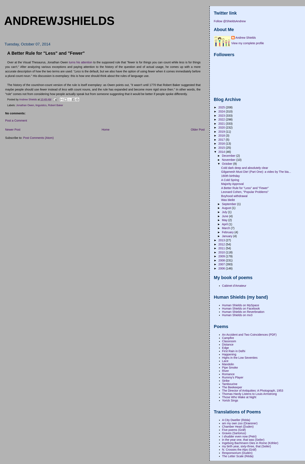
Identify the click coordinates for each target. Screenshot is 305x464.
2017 (222, 139)
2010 (222, 252)
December (229, 155)
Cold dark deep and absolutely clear (244, 167)
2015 (222, 147)
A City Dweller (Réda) (236, 420)
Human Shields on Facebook (241, 308)
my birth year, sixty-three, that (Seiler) (246, 446)
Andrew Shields (245, 37)
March (226, 228)
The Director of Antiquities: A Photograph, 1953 (252, 390)
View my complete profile (247, 43)
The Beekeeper (232, 387)
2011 (222, 248)
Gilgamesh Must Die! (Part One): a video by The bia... (256, 171)
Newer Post (12, 129)
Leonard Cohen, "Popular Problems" (244, 192)
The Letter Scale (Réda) (238, 456)
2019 (222, 131)
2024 (222, 111)
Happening (229, 354)
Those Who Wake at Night (239, 397)
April (225, 224)
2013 (222, 240)
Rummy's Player (233, 377)
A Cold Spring (230, 180)
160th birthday (230, 175)
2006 (222, 268)
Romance (228, 374)
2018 (222, 135)
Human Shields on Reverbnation (243, 311)
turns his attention (80, 62)
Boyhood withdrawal (234, 196)
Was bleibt (228, 200)
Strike (226, 380)
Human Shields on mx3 (237, 315)
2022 (222, 119)
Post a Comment (16, 120)
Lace (225, 361)
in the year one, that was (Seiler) (243, 439)
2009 (222, 256)
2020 (222, 127)
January (227, 236)
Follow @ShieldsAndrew (230, 21)
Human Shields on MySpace (240, 305)
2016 (222, 143)
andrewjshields (59, 20)
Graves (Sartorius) (234, 433)
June (225, 216)
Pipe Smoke (230, 367)
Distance (228, 344)
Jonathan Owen (25, 105)
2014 (222, 151)
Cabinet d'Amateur (234, 285)
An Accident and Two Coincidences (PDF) (249, 334)
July (225, 212)
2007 (222, 264)
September (229, 204)
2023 (222, 115)
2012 (222, 244)
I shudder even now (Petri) (239, 436)
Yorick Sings (230, 400)
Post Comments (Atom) (38, 137)
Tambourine (230, 384)
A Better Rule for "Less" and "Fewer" (245, 188)
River (225, 370)
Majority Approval (232, 184)
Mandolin (228, 364)
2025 (222, 107)
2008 (222, 260)
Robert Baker (55, 105)
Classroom (229, 341)
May (225, 220)
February (228, 232)
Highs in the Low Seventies (239, 357)
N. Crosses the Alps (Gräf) (239, 449)
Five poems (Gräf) (234, 430)
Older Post (198, 129)
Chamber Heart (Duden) (238, 426)
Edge (225, 347)
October (227, 163)
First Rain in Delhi (233, 351)
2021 (222, 123)
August (227, 208)
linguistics (41, 105)
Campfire (228, 338)
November (229, 159)
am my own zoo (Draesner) (239, 423)
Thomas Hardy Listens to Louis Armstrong (249, 394)
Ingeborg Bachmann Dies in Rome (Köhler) (250, 443)
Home (105, 129)
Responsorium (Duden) (237, 453)
